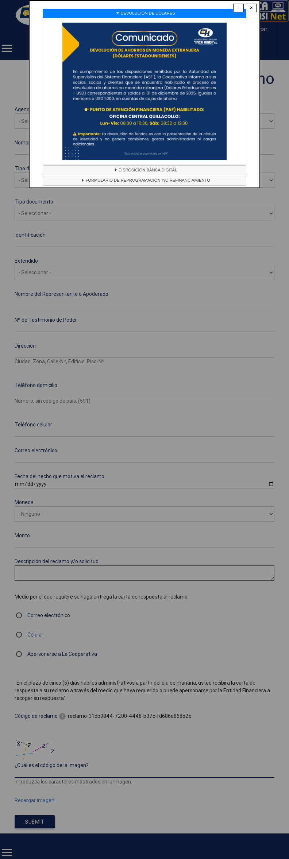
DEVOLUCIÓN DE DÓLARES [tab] (145, 13)
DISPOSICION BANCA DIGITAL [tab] (145, 170)
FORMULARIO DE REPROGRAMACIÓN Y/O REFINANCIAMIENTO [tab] (145, 180)
